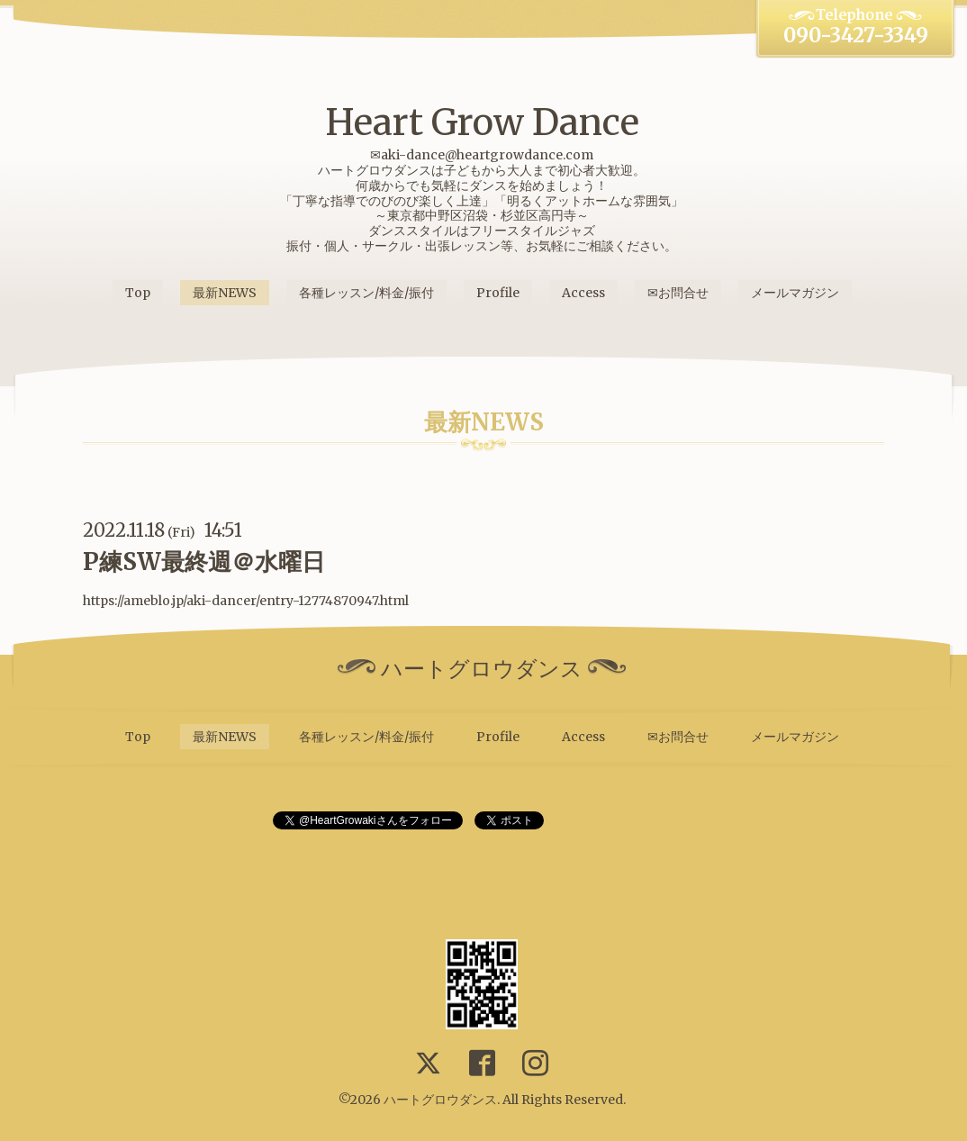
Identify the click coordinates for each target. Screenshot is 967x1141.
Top (137, 293)
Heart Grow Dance (482, 122)
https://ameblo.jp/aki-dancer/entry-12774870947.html (246, 601)
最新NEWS (225, 293)
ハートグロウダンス (440, 1099)
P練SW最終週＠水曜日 (204, 561)
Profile (498, 293)
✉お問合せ (678, 293)
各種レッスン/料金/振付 (366, 293)
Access (583, 293)
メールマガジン (795, 293)
